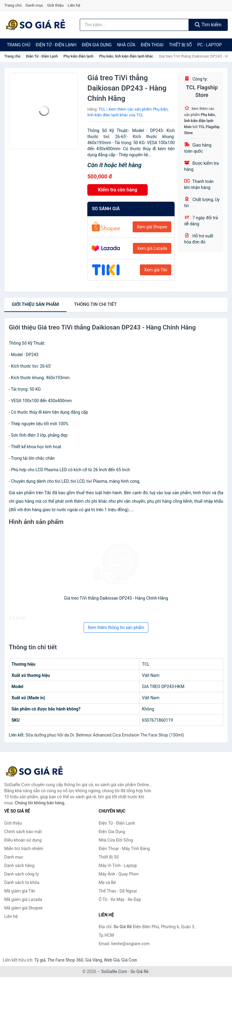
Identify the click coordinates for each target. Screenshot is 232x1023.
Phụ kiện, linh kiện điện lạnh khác (126, 56)
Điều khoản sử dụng (23, 840)
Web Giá (112, 960)
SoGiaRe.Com (114, 971)
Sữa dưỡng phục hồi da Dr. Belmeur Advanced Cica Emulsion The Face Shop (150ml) (104, 735)
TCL (101, 109)
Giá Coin (129, 960)
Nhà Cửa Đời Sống (116, 840)
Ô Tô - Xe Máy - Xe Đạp (120, 899)
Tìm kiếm (208, 25)
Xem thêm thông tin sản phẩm (116, 627)
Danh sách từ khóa (21, 882)
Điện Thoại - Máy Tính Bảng (124, 848)
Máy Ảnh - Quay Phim (119, 874)
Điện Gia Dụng (96, 44)
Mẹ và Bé (107, 882)
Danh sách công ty (21, 874)
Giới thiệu (55, 5)
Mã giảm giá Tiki (19, 891)
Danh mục (35, 5)
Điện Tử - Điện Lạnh (56, 44)
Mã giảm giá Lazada (23, 899)
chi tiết (95, 304)
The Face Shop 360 (65, 960)
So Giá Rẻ (139, 971)
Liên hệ (74, 5)
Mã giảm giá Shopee (23, 907)
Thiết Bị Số (180, 44)
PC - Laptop (209, 44)
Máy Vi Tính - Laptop (118, 865)
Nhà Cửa (126, 44)
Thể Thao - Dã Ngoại (118, 891)
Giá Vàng (93, 960)
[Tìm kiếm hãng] (134, 25)
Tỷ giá (40, 960)
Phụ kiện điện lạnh (78, 56)
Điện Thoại (152, 44)
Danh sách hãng (19, 865)
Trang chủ (12, 5)
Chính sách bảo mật (23, 831)
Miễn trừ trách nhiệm (23, 848)
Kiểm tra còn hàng (117, 190)
